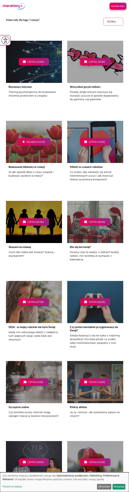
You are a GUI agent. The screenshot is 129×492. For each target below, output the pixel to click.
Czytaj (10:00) (97, 61)
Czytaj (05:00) (35, 222)
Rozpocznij (118, 6)
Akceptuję (119, 486)
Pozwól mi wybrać (12, 486)
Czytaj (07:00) (35, 302)
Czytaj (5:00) (35, 382)
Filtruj (111, 21)
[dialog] (64, 482)
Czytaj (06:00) (97, 222)
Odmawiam (104, 486)
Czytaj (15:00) (35, 61)
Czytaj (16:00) (97, 462)
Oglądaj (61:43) (35, 141)
